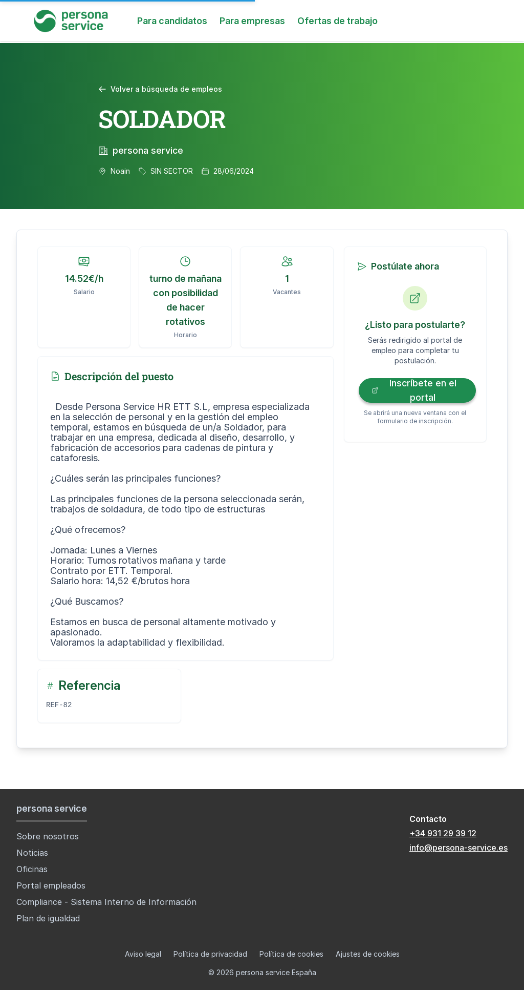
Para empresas (252, 20)
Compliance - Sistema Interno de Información (106, 902)
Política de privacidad (210, 954)
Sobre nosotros (47, 836)
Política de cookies (291, 954)
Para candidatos (172, 20)
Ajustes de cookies (368, 954)
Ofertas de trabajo (337, 20)
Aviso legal (143, 954)
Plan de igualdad (48, 918)
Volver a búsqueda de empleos (160, 89)
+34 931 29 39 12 (442, 833)
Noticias (32, 853)
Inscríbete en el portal (414, 390)
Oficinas (32, 869)
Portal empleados (50, 885)
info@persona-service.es (458, 847)
